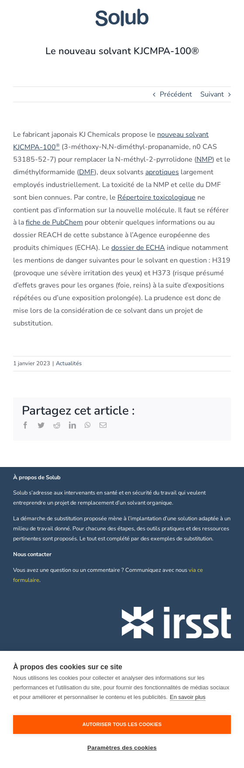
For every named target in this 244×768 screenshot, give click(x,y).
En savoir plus (188, 697)
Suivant (212, 94)
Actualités (69, 363)
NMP (204, 159)
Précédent (176, 94)
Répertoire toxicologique (156, 197)
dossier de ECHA (138, 248)
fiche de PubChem (54, 222)
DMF (86, 172)
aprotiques (162, 172)
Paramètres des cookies (122, 747)
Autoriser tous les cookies (122, 724)
